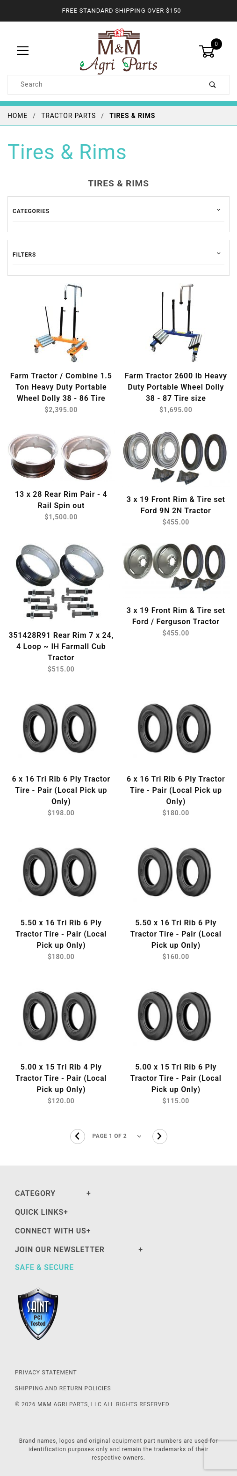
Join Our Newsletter (60, 1249)
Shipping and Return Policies (63, 1388)
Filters (24, 254)
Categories (31, 211)
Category (35, 1193)
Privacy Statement (46, 1372)
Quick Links (39, 1212)
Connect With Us (50, 1230)
